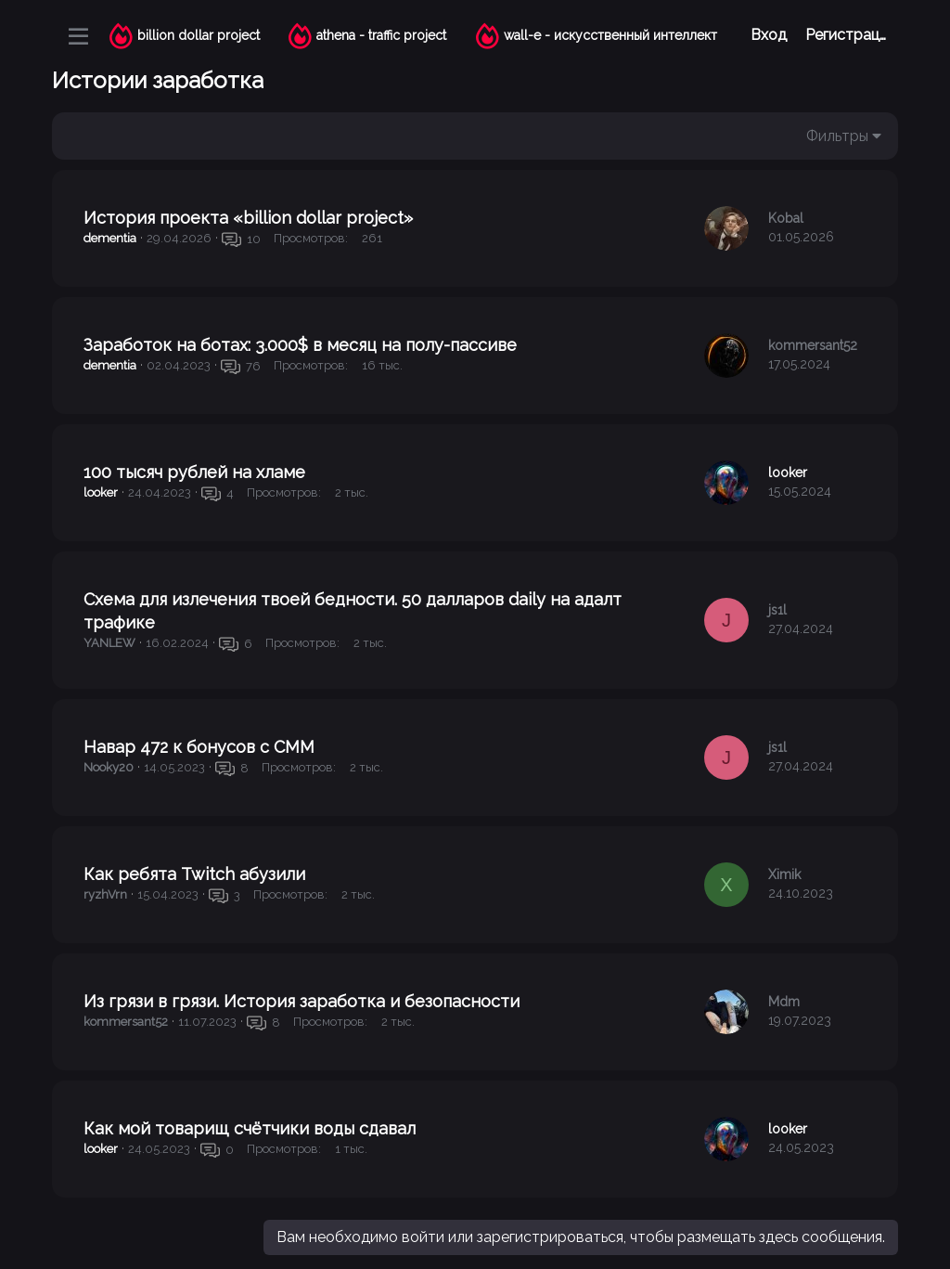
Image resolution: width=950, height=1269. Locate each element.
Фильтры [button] (837, 136)
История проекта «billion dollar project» (248, 217)
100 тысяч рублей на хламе (194, 472)
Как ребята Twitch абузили (194, 874)
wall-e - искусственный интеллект (610, 35)
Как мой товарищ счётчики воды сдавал (249, 1128)
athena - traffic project (381, 35)
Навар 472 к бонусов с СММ (199, 747)
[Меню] (78, 36)
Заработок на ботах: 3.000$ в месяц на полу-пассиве (300, 345)
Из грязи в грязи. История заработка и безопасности (301, 1001)
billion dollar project (198, 35)
